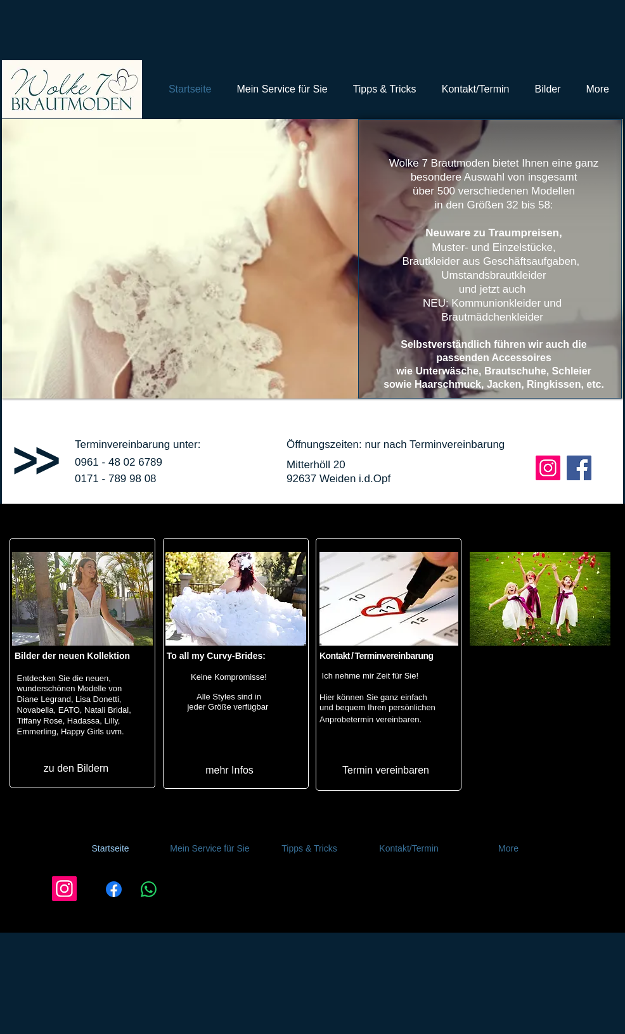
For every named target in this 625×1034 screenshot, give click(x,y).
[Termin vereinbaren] (386, 770)
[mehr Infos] (229, 769)
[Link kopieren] (188, 895)
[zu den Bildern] (76, 768)
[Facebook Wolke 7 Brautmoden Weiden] (579, 468)
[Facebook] (113, 895)
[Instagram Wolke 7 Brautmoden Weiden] (548, 468)
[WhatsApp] (148, 895)
